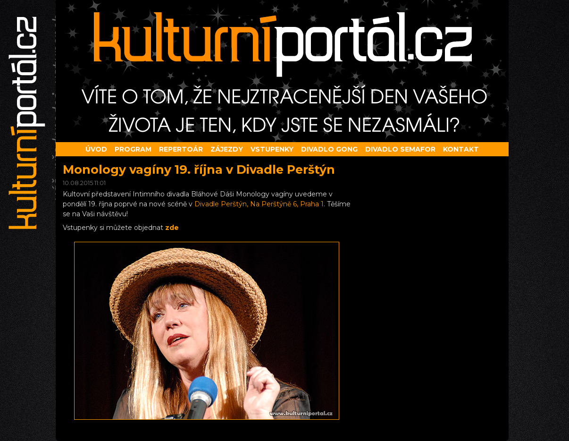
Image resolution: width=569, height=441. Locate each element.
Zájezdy (226, 149)
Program (133, 149)
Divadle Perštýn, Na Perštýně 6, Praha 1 (259, 204)
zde (172, 227)
